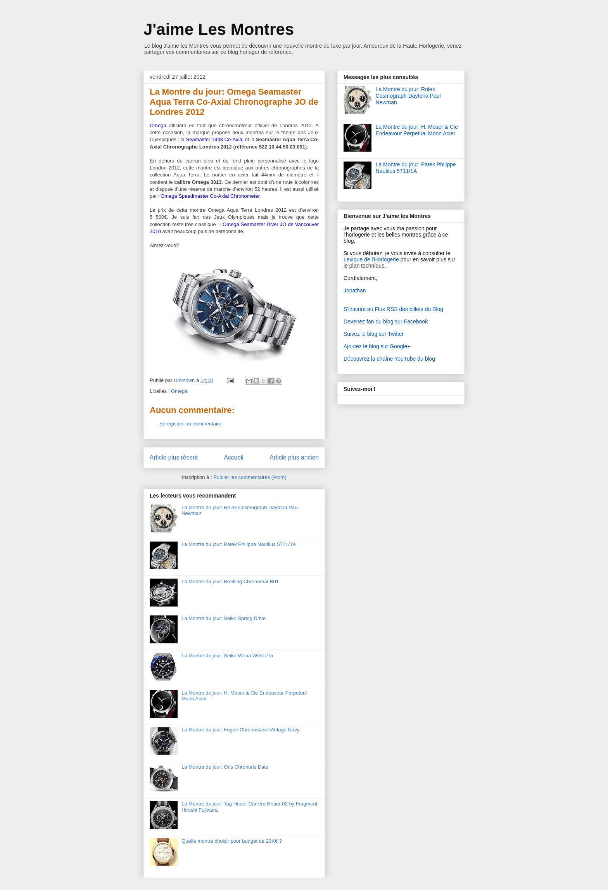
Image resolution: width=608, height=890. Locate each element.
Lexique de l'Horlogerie (371, 259)
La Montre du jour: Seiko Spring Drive (223, 618)
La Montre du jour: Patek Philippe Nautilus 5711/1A (238, 544)
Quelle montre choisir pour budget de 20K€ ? (231, 841)
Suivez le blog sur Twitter (374, 334)
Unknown (185, 380)
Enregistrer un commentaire (190, 424)
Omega (179, 391)
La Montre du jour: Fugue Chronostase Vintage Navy (240, 730)
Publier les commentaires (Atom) (250, 477)
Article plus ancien (294, 457)
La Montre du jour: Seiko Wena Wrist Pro (227, 655)
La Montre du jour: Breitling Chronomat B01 (230, 581)
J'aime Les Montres (218, 29)
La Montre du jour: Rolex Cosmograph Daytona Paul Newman (408, 95)
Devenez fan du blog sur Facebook (386, 321)
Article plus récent (174, 457)
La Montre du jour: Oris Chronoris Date (224, 767)
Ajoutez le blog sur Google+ (377, 346)
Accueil (234, 457)
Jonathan (355, 290)
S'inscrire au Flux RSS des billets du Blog (393, 309)
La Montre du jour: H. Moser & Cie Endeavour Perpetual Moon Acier (417, 130)
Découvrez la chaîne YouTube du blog (389, 359)
